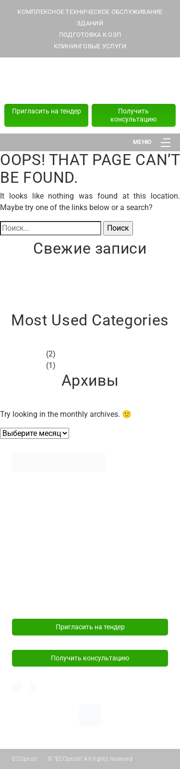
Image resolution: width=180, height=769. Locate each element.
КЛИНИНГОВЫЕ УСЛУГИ (90, 46)
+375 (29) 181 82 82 (90, 70)
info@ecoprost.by (40, 595)
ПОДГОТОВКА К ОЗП (90, 34)
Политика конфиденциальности (65, 542)
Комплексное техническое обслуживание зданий (81, 493)
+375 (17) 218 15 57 (90, 92)
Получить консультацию (133, 115)
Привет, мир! (23, 282)
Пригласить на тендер (46, 111)
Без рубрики (22, 353)
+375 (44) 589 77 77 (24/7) (90, 81)
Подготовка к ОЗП (42, 512)
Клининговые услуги (46, 527)
